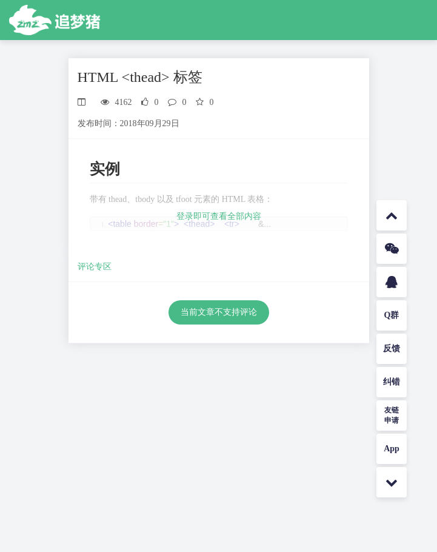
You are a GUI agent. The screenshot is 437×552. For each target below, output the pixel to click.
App (391, 448)
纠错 (391, 381)
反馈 (391, 348)
